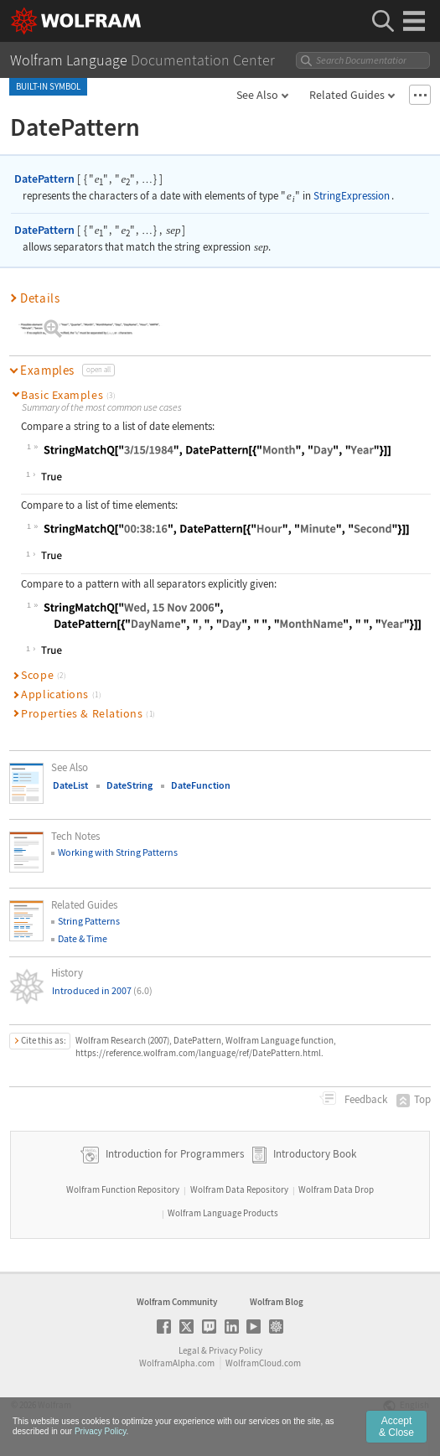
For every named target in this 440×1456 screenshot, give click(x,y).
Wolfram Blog (276, 1302)
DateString (129, 785)
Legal (189, 1350)
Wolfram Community (177, 1302)
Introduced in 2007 (102, 990)
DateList (70, 785)
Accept (396, 1431)
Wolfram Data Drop (336, 1189)
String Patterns (89, 921)
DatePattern (44, 178)
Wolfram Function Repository (122, 1189)
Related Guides (347, 94)
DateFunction (200, 785)
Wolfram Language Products (223, 1213)
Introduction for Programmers (173, 1154)
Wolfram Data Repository (239, 1189)
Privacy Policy (235, 1350)
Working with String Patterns (118, 852)
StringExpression (351, 195)
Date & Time (82, 938)
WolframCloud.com (263, 1363)
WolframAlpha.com (177, 1363)
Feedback (364, 1099)
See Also (257, 94)
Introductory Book (314, 1154)
